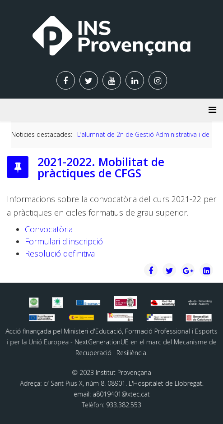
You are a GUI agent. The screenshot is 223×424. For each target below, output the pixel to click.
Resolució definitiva (60, 253)
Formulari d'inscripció (64, 241)
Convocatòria (49, 229)
